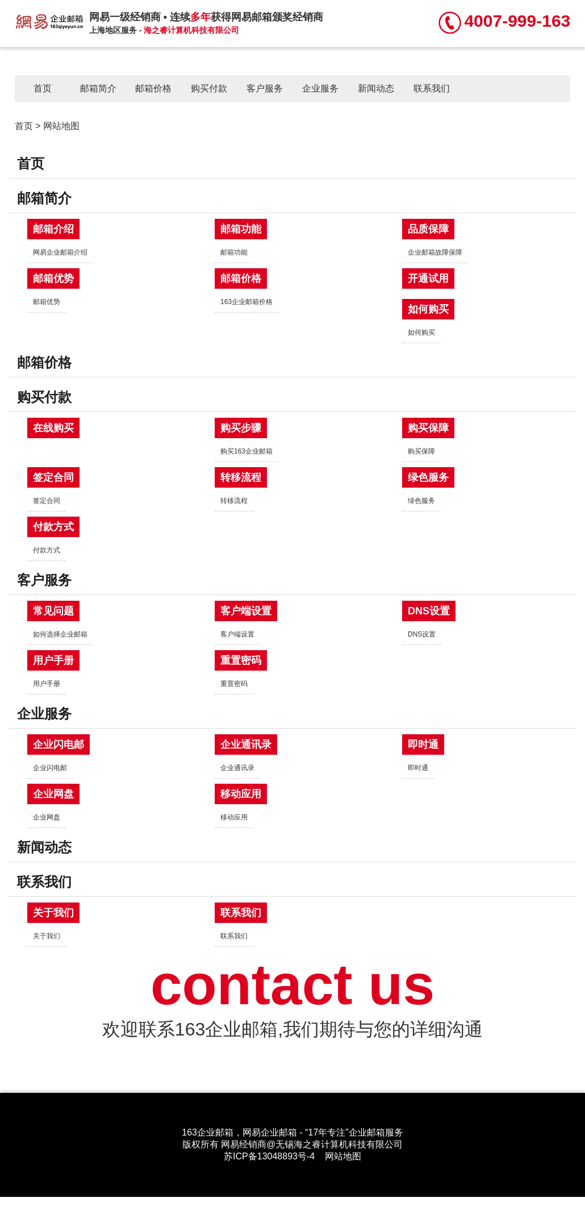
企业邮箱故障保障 (435, 252)
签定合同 (53, 477)
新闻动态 (376, 88)
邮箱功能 (240, 229)
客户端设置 (245, 611)
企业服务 (320, 88)
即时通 (423, 744)
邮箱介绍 (53, 229)
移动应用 (240, 794)
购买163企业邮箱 (246, 451)
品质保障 (428, 229)
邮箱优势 (53, 278)
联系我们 (431, 88)
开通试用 (428, 278)
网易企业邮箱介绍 (60, 252)
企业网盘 (53, 794)
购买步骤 (240, 428)
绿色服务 (428, 477)
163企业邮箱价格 (246, 302)
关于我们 (53, 912)
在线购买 (53, 428)
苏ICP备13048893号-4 (269, 1156)
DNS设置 (429, 611)
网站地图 (343, 1156)
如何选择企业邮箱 (60, 634)
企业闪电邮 (58, 744)
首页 (43, 88)
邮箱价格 (153, 88)
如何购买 (428, 309)
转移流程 (240, 477)
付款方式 (53, 527)
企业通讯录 (245, 744)
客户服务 (264, 88)
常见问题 (53, 611)
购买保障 (428, 428)
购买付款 (209, 88)
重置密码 (240, 660)
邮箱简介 (98, 88)
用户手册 (53, 660)
